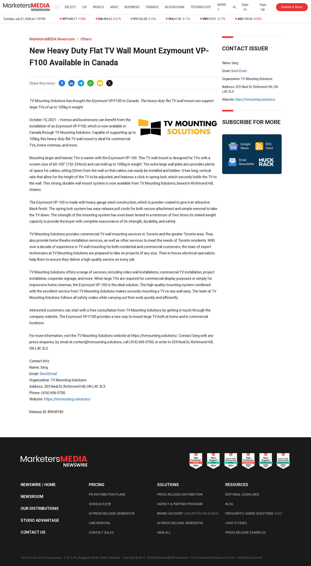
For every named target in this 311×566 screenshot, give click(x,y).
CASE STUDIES (236, 523)
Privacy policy (53, 557)
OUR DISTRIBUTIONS (40, 508)
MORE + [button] (221, 7)
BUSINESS (132, 7)
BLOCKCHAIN (174, 7)
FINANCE (152, 7)
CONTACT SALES (101, 532)
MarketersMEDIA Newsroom (52, 39)
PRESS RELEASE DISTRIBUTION (180, 494)
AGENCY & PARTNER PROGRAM (180, 504)
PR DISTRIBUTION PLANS (107, 494)
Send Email (48, 374)
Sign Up (263, 7)
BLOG (229, 504)
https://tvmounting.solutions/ (67, 399)
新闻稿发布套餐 (100, 504)
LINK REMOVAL (100, 523)
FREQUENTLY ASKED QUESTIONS (253, 513)
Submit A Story (292, 7)
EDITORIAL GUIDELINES (242, 494)
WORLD (98, 7)
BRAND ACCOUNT (188, 513)
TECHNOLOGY (201, 7)
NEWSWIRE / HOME (38, 484)
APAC (114, 7)
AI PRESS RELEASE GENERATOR (112, 513)
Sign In (245, 7)
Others (86, 39)
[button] (56, 7)
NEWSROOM (32, 496)
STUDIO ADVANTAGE (40, 520)
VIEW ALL (164, 532)
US (85, 7)
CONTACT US (33, 532)
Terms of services (32, 557)
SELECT (70, 7)
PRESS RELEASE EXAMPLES (245, 532)
